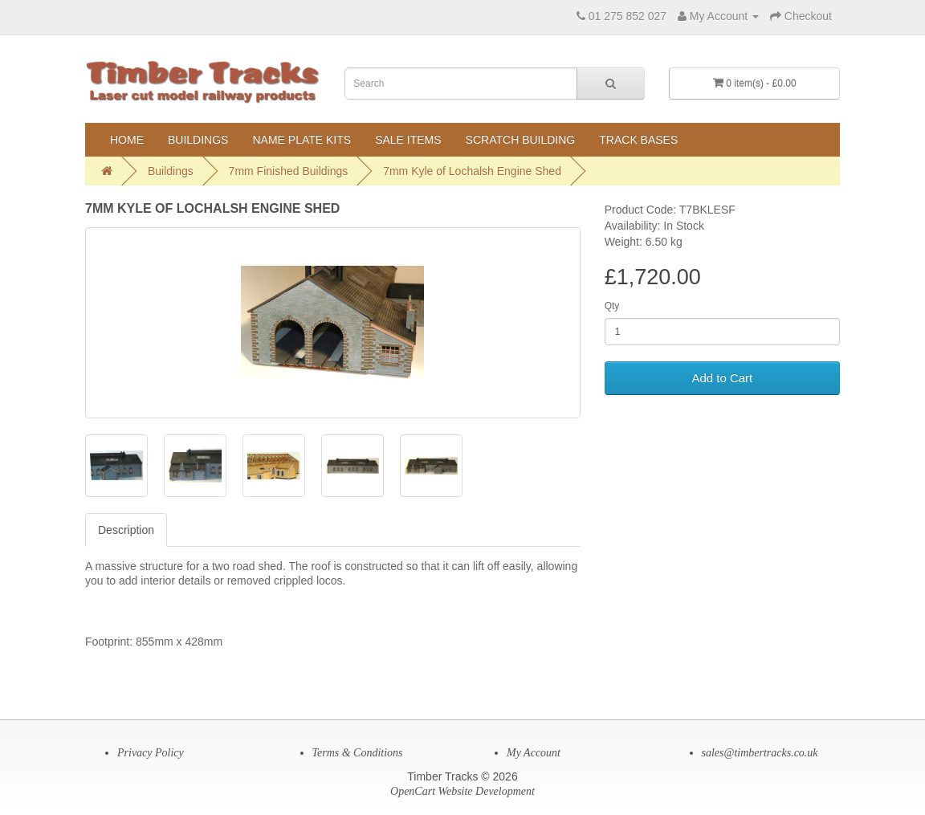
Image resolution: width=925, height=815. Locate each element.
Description (126, 530)
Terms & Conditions (357, 753)
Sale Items (408, 139)
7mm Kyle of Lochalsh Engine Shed (472, 171)
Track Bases (638, 139)
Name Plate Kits (301, 139)
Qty (612, 306)
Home (127, 139)
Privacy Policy (150, 753)
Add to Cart (721, 378)
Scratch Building (521, 139)
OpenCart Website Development (462, 791)
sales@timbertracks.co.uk (760, 753)
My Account (533, 753)
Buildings (198, 139)
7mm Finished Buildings (288, 171)
